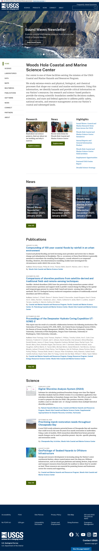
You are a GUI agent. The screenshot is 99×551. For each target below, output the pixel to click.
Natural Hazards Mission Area (52, 408)
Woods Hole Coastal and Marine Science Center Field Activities (85, 151)
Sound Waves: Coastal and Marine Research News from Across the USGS (86, 126)
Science (27, 8)
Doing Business (73, 522)
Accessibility (6, 515)
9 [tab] (61, 54)
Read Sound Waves (34, 42)
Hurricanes (77, 413)
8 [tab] (58, 54)
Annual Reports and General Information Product (84, 143)
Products (36, 8)
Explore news (58, 143)
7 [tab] (55, 54)
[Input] (84, 8)
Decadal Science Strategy (85, 168)
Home (7, 64)
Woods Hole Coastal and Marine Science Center (46, 269)
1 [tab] (38, 54)
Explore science (34, 146)
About (61, 8)
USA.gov (21, 522)
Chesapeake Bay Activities (50, 441)
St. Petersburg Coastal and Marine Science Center (50, 307)
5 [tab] (49, 54)
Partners (9, 113)
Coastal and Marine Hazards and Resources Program (48, 304)
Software (9, 98)
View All (31, 225)
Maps (7, 83)
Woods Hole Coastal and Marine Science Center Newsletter (85, 134)
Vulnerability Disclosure (39, 523)
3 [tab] (44, 54)
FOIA (20, 515)
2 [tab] (41, 54)
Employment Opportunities (86, 158)
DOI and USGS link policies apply (89, 516)
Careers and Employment (55, 523)
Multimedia (9, 88)
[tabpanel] (49, 34)
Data (7, 78)
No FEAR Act (6, 522)
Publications (10, 93)
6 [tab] (52, 54)
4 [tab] (46, 54)
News (45, 8)
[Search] (95, 8)
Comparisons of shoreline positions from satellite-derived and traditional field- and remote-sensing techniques (59, 280)
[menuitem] (27, 6)
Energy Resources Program (77, 356)
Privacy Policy (56, 515)
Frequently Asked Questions (87, 5)
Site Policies (39, 515)
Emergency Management (89, 523)
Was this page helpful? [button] (81, 549)
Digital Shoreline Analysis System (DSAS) (61, 389)
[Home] (10, 9)
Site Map (71, 515)
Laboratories (10, 73)
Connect (53, 8)
